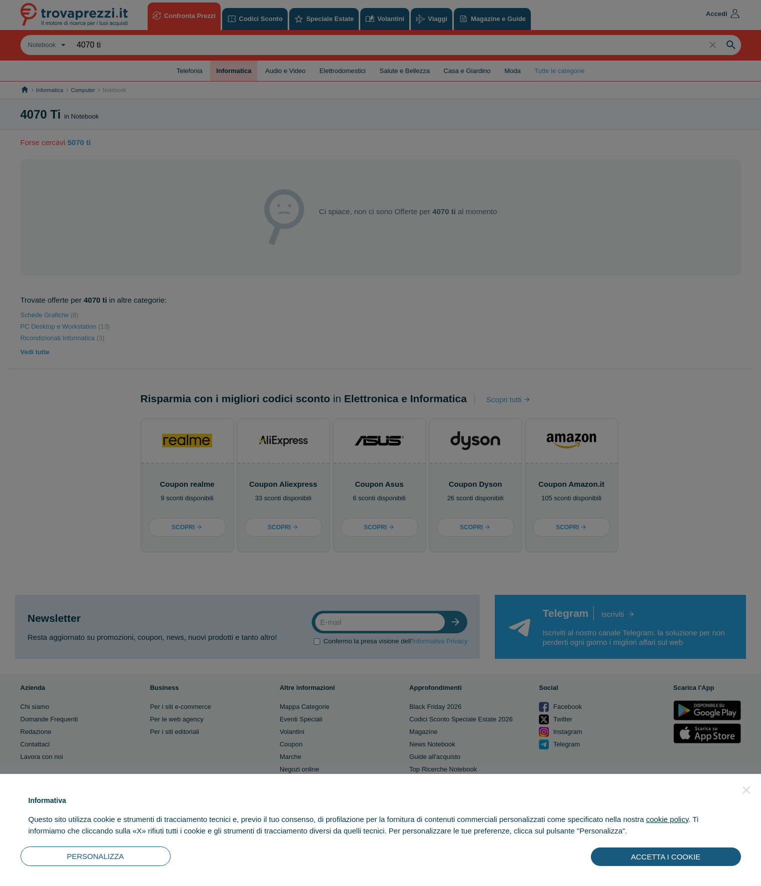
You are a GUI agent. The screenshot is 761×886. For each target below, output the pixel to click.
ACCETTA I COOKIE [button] (665, 856)
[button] (746, 790)
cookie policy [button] (667, 819)
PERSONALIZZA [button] (95, 856)
